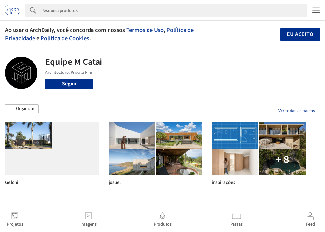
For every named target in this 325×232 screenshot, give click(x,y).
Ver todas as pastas (296, 111)
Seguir (69, 83)
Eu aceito (300, 34)
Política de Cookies (65, 38)
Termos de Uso (145, 30)
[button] (22, 108)
